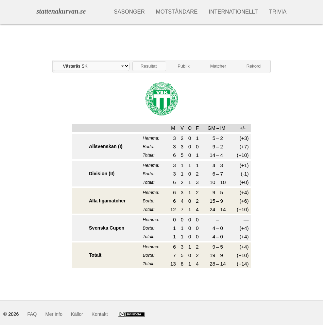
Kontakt (99, 314)
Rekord (254, 66)
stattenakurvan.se (61, 11)
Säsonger (129, 12)
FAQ (32, 314)
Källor (77, 314)
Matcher (218, 66)
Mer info (54, 314)
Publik (183, 66)
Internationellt (233, 12)
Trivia (278, 12)
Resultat (148, 66)
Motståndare (177, 12)
